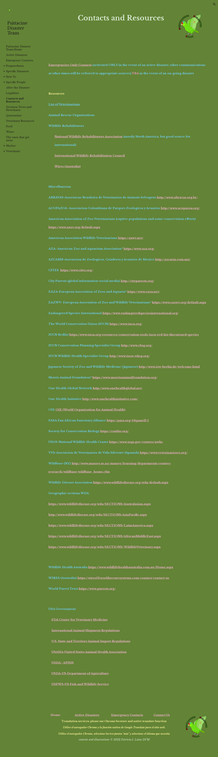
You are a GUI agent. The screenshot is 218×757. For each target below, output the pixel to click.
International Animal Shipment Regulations (85, 630)
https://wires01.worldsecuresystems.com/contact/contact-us (123, 578)
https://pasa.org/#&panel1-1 (128, 420)
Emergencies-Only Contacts (70, 65)
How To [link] (11, 76)
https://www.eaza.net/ (143, 291)
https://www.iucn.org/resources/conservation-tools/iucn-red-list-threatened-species (134, 334)
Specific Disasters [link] (17, 71)
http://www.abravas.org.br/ (177, 197)
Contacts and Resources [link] (15, 100)
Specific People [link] (16, 82)
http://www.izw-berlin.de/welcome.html (169, 366)
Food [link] (9, 126)
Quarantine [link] (14, 115)
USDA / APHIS (62, 662)
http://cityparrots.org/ (137, 281)
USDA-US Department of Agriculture (80, 673)
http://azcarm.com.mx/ (173, 259)
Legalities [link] (12, 93)
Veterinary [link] (13, 151)
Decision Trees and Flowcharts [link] (18, 108)
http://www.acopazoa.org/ (180, 208)
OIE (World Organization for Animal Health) (90, 409)
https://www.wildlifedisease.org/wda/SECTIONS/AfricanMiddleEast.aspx (104, 536)
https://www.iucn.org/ (126, 324)
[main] (121, 18)
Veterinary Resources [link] (20, 120)
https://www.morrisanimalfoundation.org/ (124, 377)
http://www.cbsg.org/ (136, 345)
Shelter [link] (11, 145)
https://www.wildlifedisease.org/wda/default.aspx (130, 482)
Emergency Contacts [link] (19, 60)
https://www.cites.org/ (76, 270)
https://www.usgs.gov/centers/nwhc (136, 442)
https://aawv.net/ (131, 238)
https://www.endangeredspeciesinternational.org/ (140, 313)
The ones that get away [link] (17, 139)
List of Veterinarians (64, 104)
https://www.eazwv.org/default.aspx (179, 302)
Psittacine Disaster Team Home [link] (18, 48)
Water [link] (10, 131)
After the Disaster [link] (18, 87)
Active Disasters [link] (16, 54)
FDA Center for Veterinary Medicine (79, 619)
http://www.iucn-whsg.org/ (129, 356)
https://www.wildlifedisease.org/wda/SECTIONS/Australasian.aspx (99, 504)
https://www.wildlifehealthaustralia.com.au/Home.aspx (130, 567)
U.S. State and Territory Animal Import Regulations (90, 641)
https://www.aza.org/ (139, 248)
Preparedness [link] (15, 65)
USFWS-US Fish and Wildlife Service (80, 684)
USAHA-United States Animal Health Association (89, 652)
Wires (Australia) (67, 166)
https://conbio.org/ (114, 431)
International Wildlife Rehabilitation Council (89, 155)
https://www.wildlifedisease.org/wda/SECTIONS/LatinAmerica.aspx (100, 525)
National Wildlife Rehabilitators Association (88, 136)
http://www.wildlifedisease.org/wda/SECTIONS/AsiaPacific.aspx (97, 514)
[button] (214, 4)
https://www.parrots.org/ (97, 588)
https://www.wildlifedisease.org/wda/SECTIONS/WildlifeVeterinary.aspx (104, 547)
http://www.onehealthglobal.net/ (118, 388)
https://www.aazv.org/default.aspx (74, 227)
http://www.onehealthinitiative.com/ (110, 399)
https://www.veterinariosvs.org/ (164, 452)
